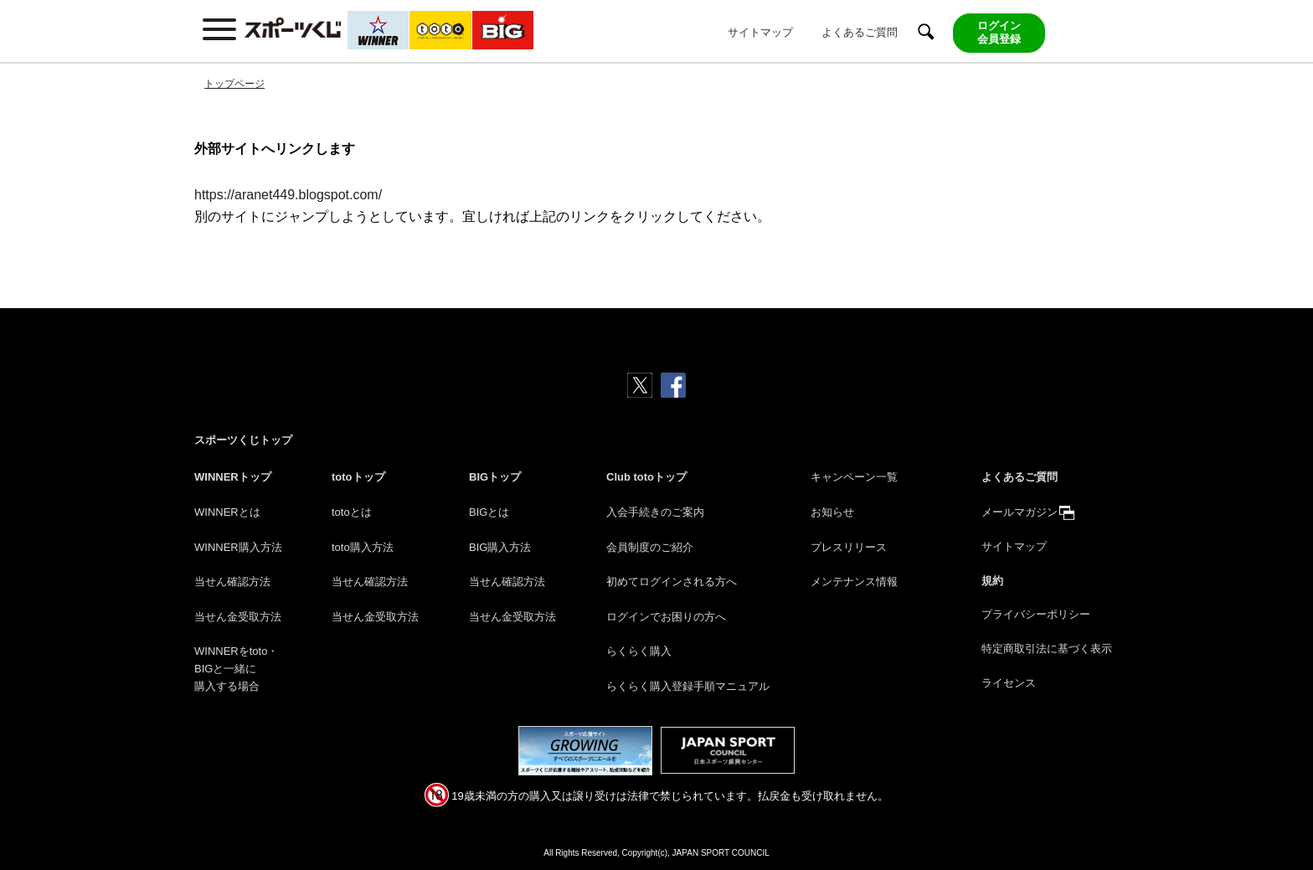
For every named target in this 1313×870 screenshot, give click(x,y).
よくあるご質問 (859, 32)
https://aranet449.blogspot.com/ (288, 195)
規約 (992, 580)
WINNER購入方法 (238, 547)
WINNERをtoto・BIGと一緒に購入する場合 (236, 668)
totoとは (352, 512)
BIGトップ (495, 477)
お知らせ (832, 512)
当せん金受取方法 (237, 616)
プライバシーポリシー (1035, 614)
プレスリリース (849, 547)
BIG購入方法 (500, 547)
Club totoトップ (646, 477)
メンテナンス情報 (854, 581)
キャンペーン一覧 (854, 477)
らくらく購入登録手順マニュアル (688, 686)
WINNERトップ (232, 477)
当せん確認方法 (232, 581)
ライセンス (1008, 683)
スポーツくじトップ (243, 440)
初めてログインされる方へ (671, 581)
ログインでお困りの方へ (666, 616)
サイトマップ (760, 32)
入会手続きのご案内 (655, 512)
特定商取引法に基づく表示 (1046, 648)
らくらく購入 (639, 651)
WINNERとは (227, 512)
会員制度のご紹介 (649, 547)
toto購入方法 (363, 547)
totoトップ (358, 477)
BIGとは (489, 512)
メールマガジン (1019, 512)
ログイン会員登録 (999, 32)
